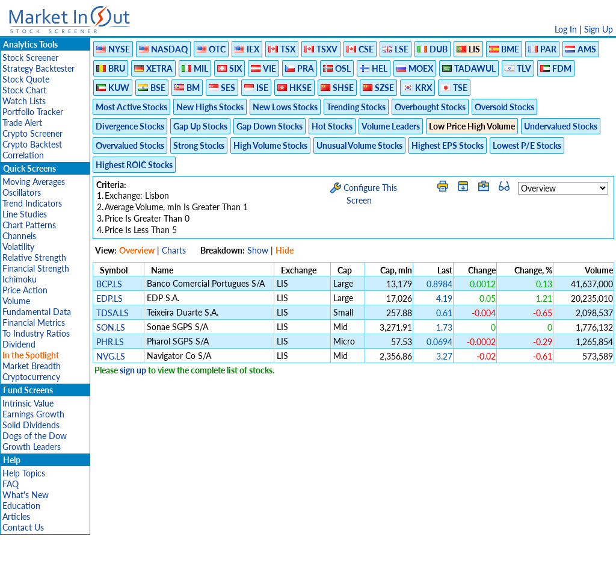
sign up (133, 370)
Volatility (18, 247)
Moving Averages (33, 181)
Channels (19, 236)
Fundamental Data (36, 312)
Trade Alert (22, 122)
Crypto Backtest (32, 144)
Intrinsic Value (28, 403)
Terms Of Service (287, 571)
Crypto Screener (32, 133)
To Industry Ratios (36, 333)
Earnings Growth (33, 414)
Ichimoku (19, 279)
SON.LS (110, 327)
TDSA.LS (112, 313)
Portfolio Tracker (32, 112)
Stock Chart (24, 90)
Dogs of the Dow (34, 436)
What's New (25, 495)
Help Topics (23, 473)
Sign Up (598, 29)
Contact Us (23, 527)
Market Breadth (31, 366)
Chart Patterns (29, 225)
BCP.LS (109, 284)
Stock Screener (30, 57)
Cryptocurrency (31, 377)
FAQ (10, 484)
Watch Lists (24, 101)
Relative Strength (34, 257)
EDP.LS (109, 298)
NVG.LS (110, 356)
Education (21, 505)
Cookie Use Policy (359, 571)
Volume (16, 301)
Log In (566, 29)
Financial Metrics (33, 322)
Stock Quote (25, 79)
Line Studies (24, 214)
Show (257, 250)
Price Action (25, 290)
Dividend (18, 344)
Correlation (23, 155)
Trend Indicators (32, 203)
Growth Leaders (31, 446)
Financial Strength (35, 268)
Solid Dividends (31, 425)
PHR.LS (110, 342)
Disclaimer (170, 571)
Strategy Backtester (38, 68)
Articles (16, 516)
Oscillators (21, 192)
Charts (174, 250)
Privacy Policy (222, 571)
